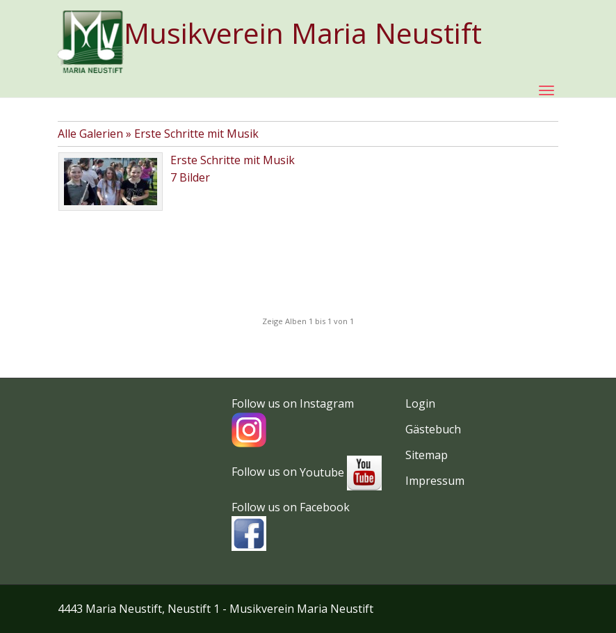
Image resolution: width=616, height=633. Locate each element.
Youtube (341, 472)
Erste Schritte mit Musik (196, 133)
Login (420, 403)
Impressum (434, 480)
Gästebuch (433, 429)
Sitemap (426, 455)
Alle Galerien (92, 133)
